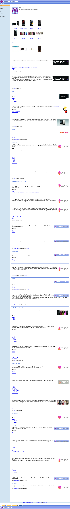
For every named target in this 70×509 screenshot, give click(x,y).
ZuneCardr (13, 137)
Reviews (1, 8)
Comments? (28, 234)
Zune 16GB (13, 159)
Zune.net (15, 71)
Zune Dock (13, 387)
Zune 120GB (13, 157)
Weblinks (1, 13)
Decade (46, 502)
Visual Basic (29, 502)
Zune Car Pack (14, 386)
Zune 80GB (13, 158)
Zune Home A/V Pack (15, 356)
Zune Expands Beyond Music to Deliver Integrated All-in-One (20, 215)
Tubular (39, 502)
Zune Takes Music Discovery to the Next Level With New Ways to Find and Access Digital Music (25, 192)
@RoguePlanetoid (56, 106)
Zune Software (14, 339)
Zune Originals (14, 337)
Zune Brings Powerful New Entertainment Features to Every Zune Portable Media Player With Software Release (28, 155)
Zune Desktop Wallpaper (15, 447)
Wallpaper (13, 408)
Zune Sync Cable (14, 358)
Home (1, 5)
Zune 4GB (13, 161)
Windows (36, 502)
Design (44, 502)
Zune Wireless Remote (15, 393)
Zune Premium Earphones (15, 357)
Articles (1, 6)
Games (13, 218)
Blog (41, 502)
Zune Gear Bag (14, 388)
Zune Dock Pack (14, 355)
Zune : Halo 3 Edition (15, 420)
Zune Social (13, 338)
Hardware (13, 68)
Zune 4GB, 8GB (14, 319)
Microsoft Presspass (16, 488)
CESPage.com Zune (16, 139)
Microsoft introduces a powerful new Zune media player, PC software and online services (24, 67)
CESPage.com (2, 16)
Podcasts (13, 231)
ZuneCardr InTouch (14, 260)
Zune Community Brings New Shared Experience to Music (20, 216)
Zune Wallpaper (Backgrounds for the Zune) (18, 451)
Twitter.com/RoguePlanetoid (16, 111)
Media (1, 11)
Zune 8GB (13, 160)
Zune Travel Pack (14, 392)
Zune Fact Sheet (14, 176)
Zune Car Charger (14, 385)
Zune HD (13, 69)
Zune (12, 406)
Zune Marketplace (14, 163)
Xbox (32, 502)
